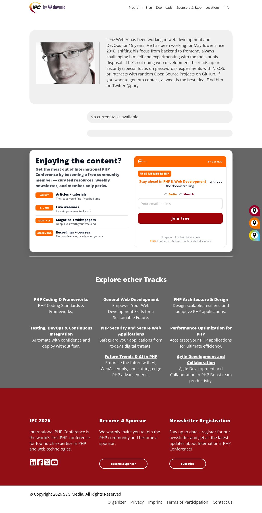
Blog (149, 7)
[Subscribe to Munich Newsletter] (180, 194)
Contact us (223, 502)
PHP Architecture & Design (201, 299)
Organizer (117, 502)
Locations (213, 7)
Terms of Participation (187, 502)
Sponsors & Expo (189, 7)
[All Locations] (254, 235)
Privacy (137, 502)
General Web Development (131, 299)
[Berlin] (254, 224)
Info (226, 7)
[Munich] (254, 212)
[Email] (180, 203)
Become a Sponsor (123, 464)
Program (135, 7)
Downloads (164, 7)
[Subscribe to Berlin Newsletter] (165, 194)
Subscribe (187, 464)
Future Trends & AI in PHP (131, 356)
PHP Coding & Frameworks (61, 299)
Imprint (155, 502)
